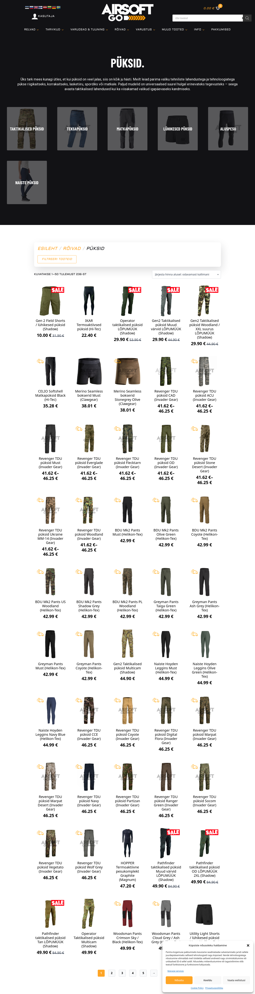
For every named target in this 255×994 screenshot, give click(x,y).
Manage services (175, 971)
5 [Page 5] (143, 973)
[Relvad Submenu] (38, 30)
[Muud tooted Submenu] (187, 30)
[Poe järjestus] (186, 274)
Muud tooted (173, 29)
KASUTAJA (46, 16)
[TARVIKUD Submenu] (63, 30)
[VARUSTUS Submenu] (155, 30)
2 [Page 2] (111, 973)
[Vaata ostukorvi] (212, 8)
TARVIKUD (52, 29)
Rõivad (120, 29)
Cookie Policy (197, 988)
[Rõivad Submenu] (129, 30)
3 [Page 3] (122, 973)
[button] (248, 945)
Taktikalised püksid (27, 128)
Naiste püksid (26, 182)
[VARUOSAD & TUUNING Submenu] (108, 30)
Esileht (47, 249)
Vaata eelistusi (236, 980)
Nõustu (179, 980)
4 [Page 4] (133, 973)
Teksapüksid (77, 128)
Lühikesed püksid (177, 128)
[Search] (247, 18)
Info (197, 29)
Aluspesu (228, 128)
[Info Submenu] (204, 30)
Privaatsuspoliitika (214, 988)
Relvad (29, 29)
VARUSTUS (144, 29)
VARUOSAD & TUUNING (87, 29)
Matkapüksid (127, 128)
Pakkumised (221, 29)
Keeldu (207, 980)
